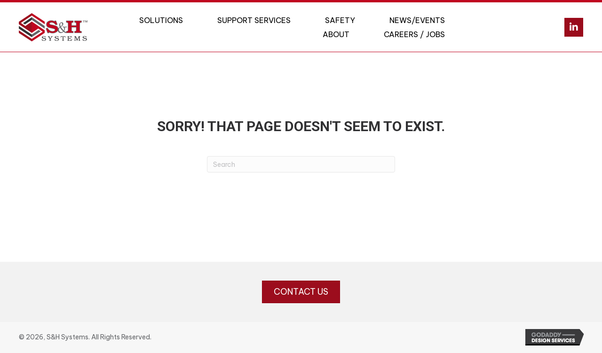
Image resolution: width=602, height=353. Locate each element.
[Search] (301, 164)
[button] (573, 27)
